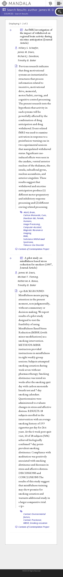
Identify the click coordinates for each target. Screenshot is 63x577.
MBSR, (26, 523)
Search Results (21, 14)
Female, (40, 218)
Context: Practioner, (32, 519)
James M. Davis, (26, 52)
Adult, (26, 212)
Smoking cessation (38, 523)
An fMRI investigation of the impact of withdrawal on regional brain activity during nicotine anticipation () (36, 36)
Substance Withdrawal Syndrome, (34, 241)
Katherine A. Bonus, (28, 280)
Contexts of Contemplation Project (33, 249)
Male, (25, 236)
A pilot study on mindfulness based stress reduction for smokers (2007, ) (36, 263)
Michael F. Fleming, (28, 276)
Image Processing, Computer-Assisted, (32, 226)
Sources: (9, 14)
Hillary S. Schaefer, (29, 47)
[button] (59, 3)
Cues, (44, 215)
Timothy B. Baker (27, 60)
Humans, (27, 221)
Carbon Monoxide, (32, 215)
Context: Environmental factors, (34, 515)
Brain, (32, 212)
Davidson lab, (29, 218)
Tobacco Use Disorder (33, 245)
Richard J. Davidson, (29, 56)
